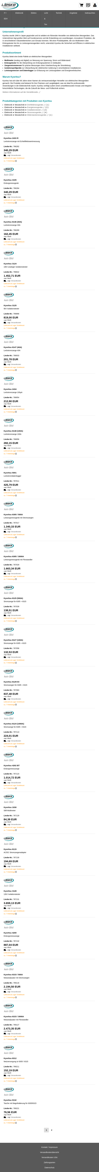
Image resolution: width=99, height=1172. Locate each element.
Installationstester (34, 110)
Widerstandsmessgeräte (36, 115)
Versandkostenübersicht (49, 1152)
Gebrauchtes (90, 13)
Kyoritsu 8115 (10, 849)
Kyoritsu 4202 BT (12, 765)
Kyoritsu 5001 (10, 473)
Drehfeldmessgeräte (35, 105)
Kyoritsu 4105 (10, 180)
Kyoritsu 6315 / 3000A (14, 1016)
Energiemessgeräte (34, 107)
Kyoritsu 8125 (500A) (13, 598)
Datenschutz (50, 1168)
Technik (59, 13)
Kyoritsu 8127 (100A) (13, 640)
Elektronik (19, 13)
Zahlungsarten (49, 1162)
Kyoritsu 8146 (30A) (13, 222)
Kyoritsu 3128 (10, 891)
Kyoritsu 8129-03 (11, 682)
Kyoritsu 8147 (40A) (13, 347)
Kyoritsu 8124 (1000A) (14, 724)
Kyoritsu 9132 (10, 1100)
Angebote (73, 13)
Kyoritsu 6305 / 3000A (14, 556)
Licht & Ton (46, 18)
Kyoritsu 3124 (10, 264)
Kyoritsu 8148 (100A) (13, 431)
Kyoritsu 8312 (10, 1058)
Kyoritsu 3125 (10, 305)
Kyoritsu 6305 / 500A (13, 514)
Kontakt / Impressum (49, 1147)
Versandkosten (16, 155)
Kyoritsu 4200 (10, 933)
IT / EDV (6, 16)
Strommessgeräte (34, 112)
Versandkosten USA (49, 1157)
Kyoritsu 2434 (10, 389)
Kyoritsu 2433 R (11, 138)
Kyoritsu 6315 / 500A (13, 974)
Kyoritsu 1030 (10, 807)
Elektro (34, 13)
